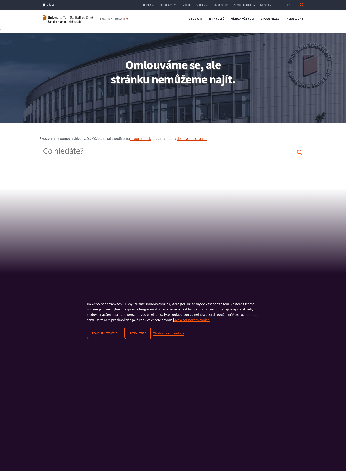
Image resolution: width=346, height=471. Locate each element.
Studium (195, 19)
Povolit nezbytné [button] (104, 333)
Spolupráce (270, 19)
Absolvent (295, 19)
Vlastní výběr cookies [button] (168, 333)
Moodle (186, 5)
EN (288, 5)
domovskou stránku (192, 138)
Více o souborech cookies (192, 320)
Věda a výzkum (242, 19)
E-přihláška (147, 5)
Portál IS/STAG (168, 5)
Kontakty (265, 5)
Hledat (299, 152)
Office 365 (202, 5)
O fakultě (216, 19)
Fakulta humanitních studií (68, 19)
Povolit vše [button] (138, 333)
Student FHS (221, 5)
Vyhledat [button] (302, 4)
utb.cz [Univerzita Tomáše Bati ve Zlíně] (48, 5)
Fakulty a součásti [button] (112, 19)
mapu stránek (140, 138)
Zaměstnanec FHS (244, 5)
